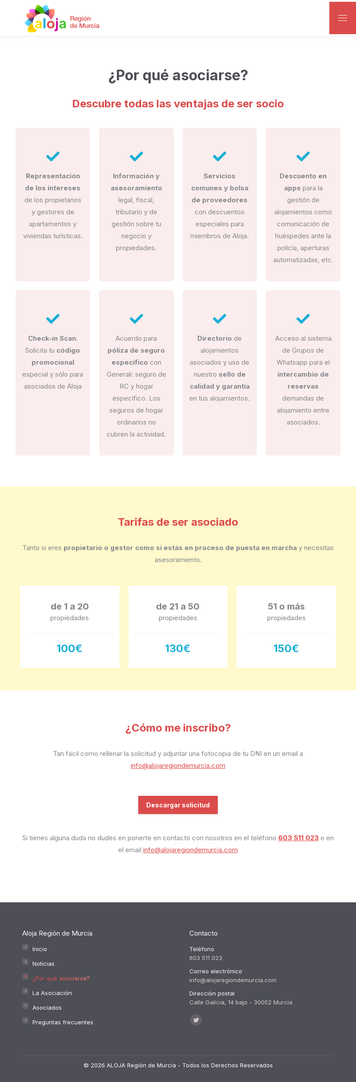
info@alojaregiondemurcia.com (178, 765)
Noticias (43, 963)
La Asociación (52, 992)
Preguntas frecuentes (62, 1022)
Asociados (47, 1007)
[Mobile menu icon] (342, 18)
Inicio (39, 948)
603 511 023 (298, 838)
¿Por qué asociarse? (61, 978)
